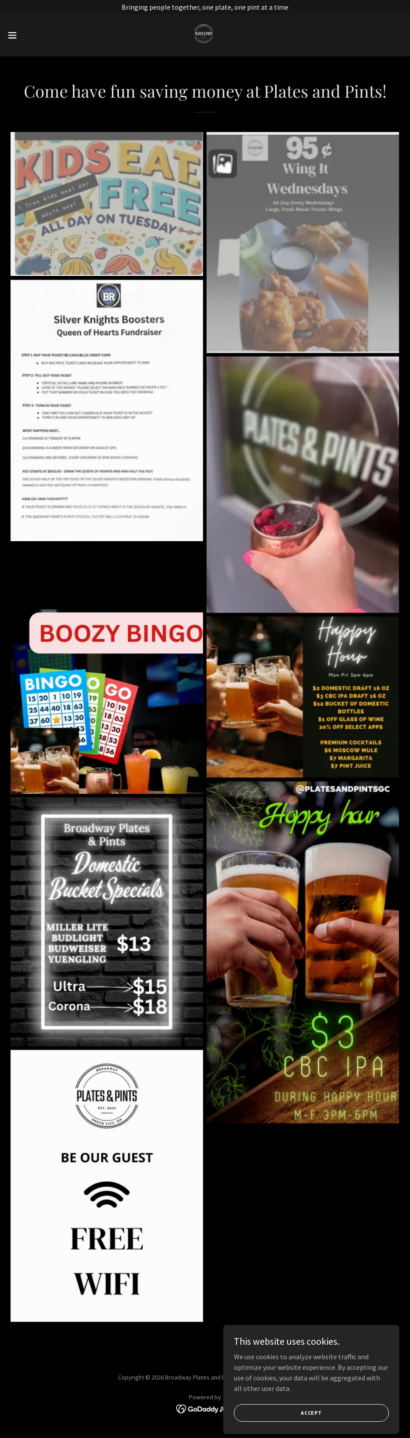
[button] (34, 35)
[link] (205, 35)
